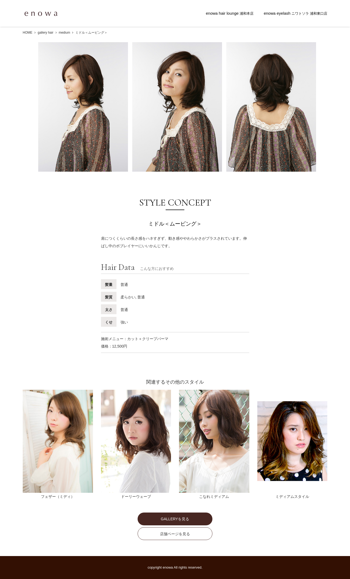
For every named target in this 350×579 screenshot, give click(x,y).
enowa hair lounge (230, 13)
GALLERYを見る (175, 519)
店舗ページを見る (175, 534)
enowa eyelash (295, 13)
